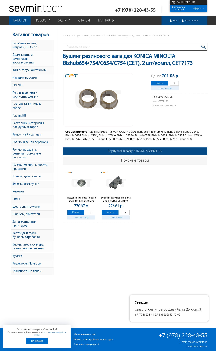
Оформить (198, 8)
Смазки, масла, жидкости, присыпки (30, 167)
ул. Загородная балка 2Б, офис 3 (177, 309)
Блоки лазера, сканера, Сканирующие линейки (28, 246)
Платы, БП (19, 115)
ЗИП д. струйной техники (29, 70)
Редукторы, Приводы (26, 263)
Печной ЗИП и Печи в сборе (26, 106)
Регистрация (191, 20)
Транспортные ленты (27, 271)
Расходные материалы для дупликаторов (28, 125)
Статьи (84, 21)
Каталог (20, 21)
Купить (159, 83)
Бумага (17, 256)
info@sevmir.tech (197, 341)
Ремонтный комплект (27, 134)
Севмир (203, 346)
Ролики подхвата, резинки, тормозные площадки (26, 153)
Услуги (64, 21)
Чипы (16, 199)
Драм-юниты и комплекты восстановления (23, 58)
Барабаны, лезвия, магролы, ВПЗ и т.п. (25, 45)
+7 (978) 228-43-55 (135, 10)
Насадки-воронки (24, 77)
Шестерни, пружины (26, 206)
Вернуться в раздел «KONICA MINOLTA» (135, 151)
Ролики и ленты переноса (30, 142)
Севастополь (144, 309)
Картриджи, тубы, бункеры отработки (26, 235)
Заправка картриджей (86, 344)
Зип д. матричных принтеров (24, 223)
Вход (175, 20)
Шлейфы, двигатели (26, 214)
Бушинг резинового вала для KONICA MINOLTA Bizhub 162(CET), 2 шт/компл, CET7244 (116, 202)
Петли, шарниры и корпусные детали (25, 94)
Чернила (18, 191)
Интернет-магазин (84, 334)
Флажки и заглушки (25, 184)
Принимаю (37, 341)
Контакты (106, 21)
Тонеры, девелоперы (26, 176)
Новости (42, 21)
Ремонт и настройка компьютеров (93, 339)
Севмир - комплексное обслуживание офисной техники (36, 8)
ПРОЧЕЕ (17, 85)
